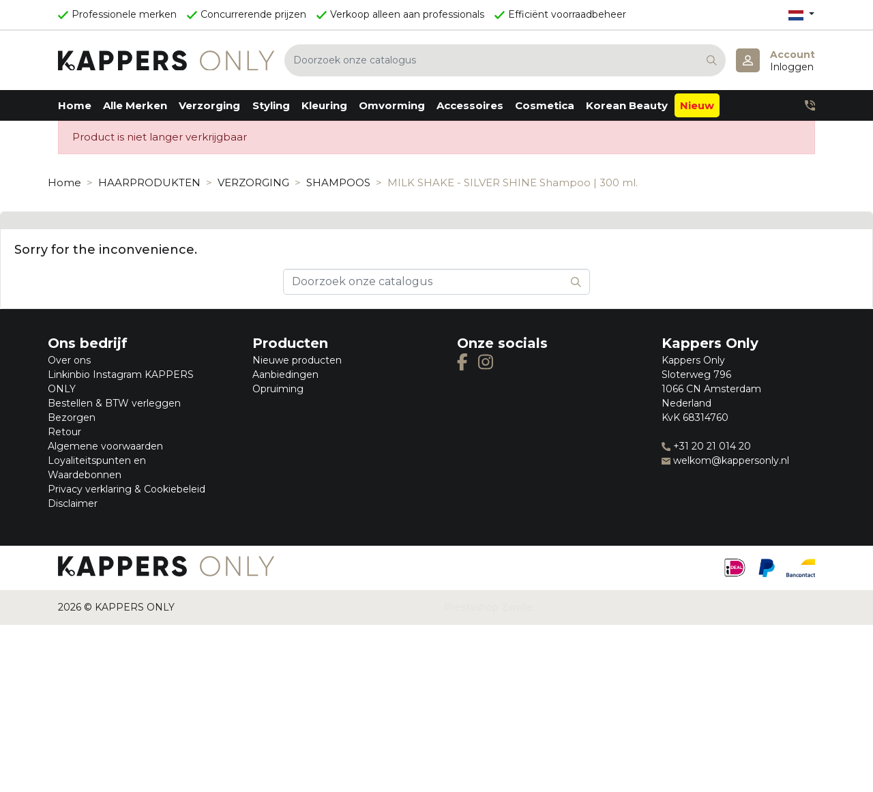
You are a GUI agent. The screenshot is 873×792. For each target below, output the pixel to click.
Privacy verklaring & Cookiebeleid (126, 489)
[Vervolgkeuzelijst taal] (801, 15)
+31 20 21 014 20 (706, 446)
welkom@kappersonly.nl (725, 460)
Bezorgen (71, 417)
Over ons (69, 360)
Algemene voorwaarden (105, 446)
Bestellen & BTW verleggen (114, 403)
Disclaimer (73, 503)
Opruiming (278, 389)
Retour (64, 432)
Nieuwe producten (297, 360)
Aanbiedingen (285, 374)
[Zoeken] (505, 60)
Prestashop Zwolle (488, 607)
